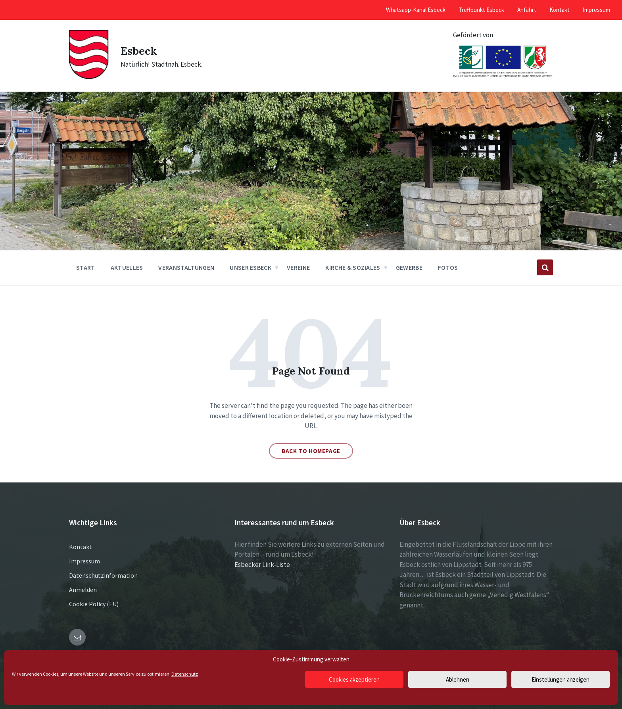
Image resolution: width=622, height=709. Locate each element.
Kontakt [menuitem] (559, 9)
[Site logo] (89, 77)
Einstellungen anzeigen (560, 679)
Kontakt (80, 547)
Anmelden (83, 590)
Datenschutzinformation (103, 575)
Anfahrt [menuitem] (526, 9)
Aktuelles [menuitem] (127, 267)
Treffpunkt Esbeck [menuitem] (481, 9)
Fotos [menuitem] (448, 267)
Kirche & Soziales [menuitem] (352, 267)
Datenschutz (184, 674)
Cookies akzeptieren (354, 679)
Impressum (84, 561)
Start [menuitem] (85, 267)
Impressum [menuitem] (596, 9)
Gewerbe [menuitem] (409, 267)
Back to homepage (311, 451)
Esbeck (140, 50)
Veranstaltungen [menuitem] (186, 267)
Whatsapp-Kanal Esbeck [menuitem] (415, 9)
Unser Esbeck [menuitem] (250, 267)
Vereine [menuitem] (298, 267)
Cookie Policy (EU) (94, 604)
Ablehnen (457, 679)
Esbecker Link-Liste (262, 564)
